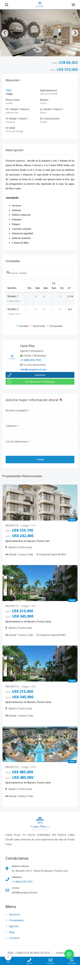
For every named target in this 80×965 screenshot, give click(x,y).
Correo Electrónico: (18, 441)
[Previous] (5, 32)
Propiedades (14, 920)
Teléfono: (12, 426)
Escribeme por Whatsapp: (40, 381)
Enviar (40, 459)
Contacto (12, 938)
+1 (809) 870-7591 (30, 360)
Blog (10, 932)
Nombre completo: (17, 410)
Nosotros (12, 914)
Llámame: (40, 375)
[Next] (75, 32)
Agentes (12, 926)
